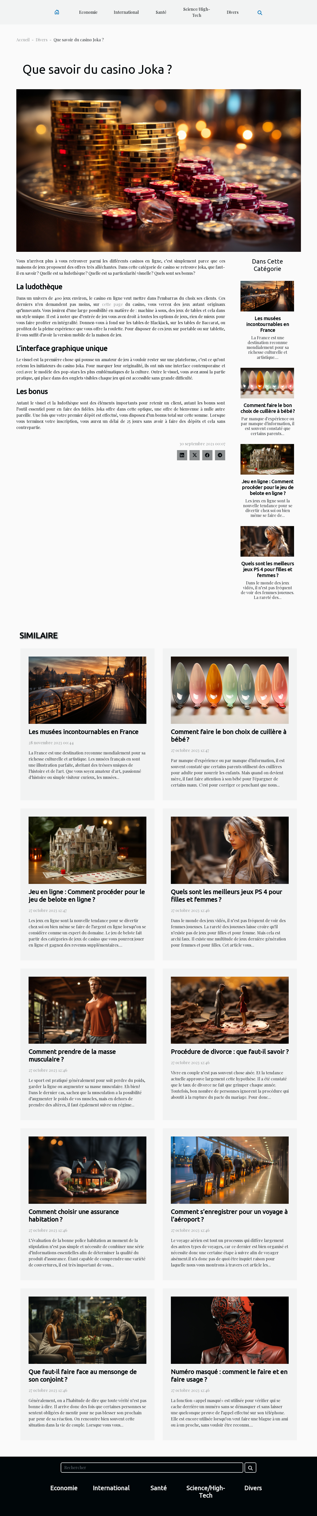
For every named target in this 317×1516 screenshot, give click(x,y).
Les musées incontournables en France (267, 324)
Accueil (23, 39)
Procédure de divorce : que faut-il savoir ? (230, 1051)
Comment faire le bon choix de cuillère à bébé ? (267, 408)
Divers (232, 12)
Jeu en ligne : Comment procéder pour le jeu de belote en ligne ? (268, 487)
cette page (112, 304)
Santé (161, 12)
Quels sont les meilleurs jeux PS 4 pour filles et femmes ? (267, 569)
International (126, 12)
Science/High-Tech (196, 12)
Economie (88, 12)
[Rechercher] (152, 1467)
